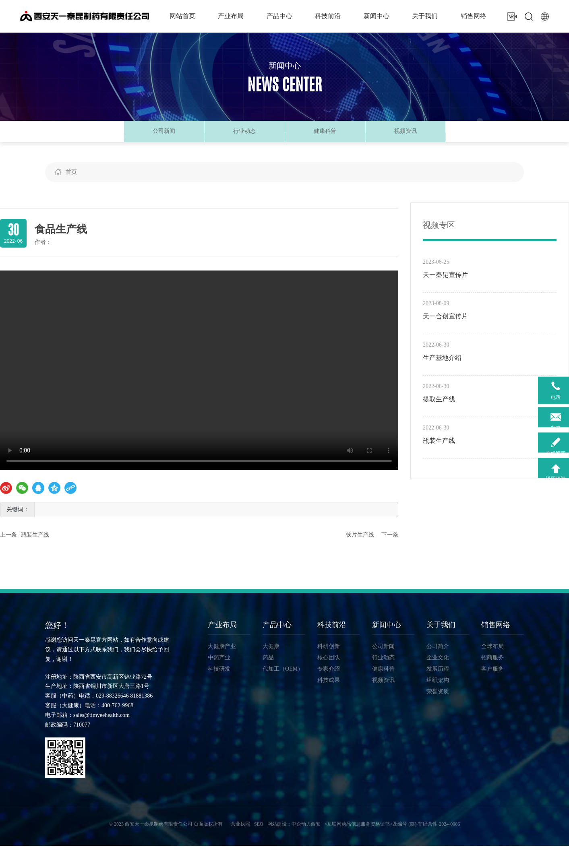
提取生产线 (439, 410)
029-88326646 (112, 707)
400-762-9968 (117, 717)
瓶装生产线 (35, 546)
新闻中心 (285, 66)
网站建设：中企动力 (289, 835)
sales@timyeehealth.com (101, 726)
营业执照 (240, 835)
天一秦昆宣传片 (445, 285)
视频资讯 (405, 137)
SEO (258, 835)
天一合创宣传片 (445, 327)
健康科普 (325, 137)
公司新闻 (164, 137)
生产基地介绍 (442, 368)
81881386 (141, 707)
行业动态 (244, 137)
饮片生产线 (360, 546)
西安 (316, 835)
